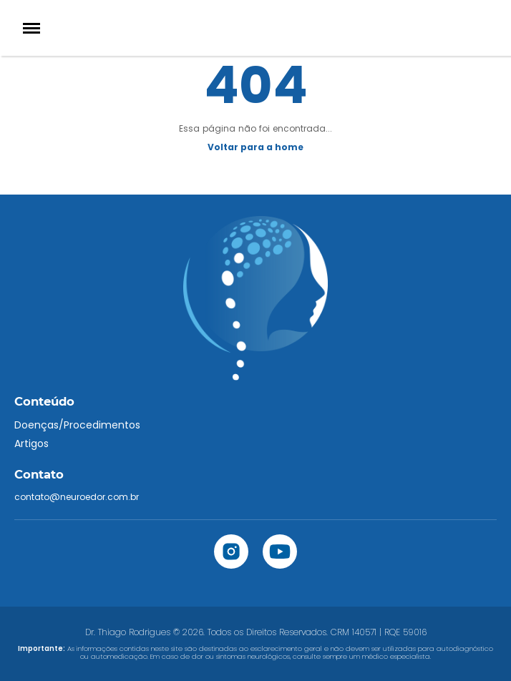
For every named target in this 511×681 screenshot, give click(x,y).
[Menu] (31, 28)
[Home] (255, 28)
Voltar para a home (255, 147)
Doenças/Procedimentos (77, 425)
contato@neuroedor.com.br (76, 497)
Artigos (31, 443)
